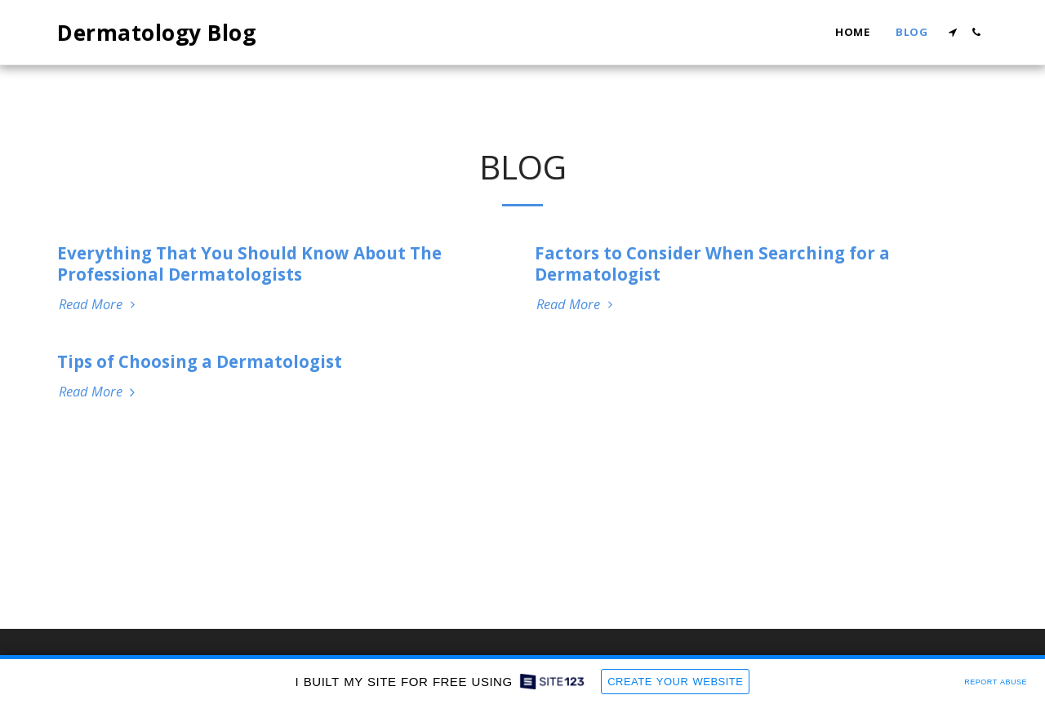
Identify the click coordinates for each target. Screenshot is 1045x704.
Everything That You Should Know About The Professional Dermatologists (249, 263)
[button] (952, 32)
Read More (99, 304)
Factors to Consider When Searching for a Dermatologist (712, 263)
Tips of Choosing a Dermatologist (199, 361)
